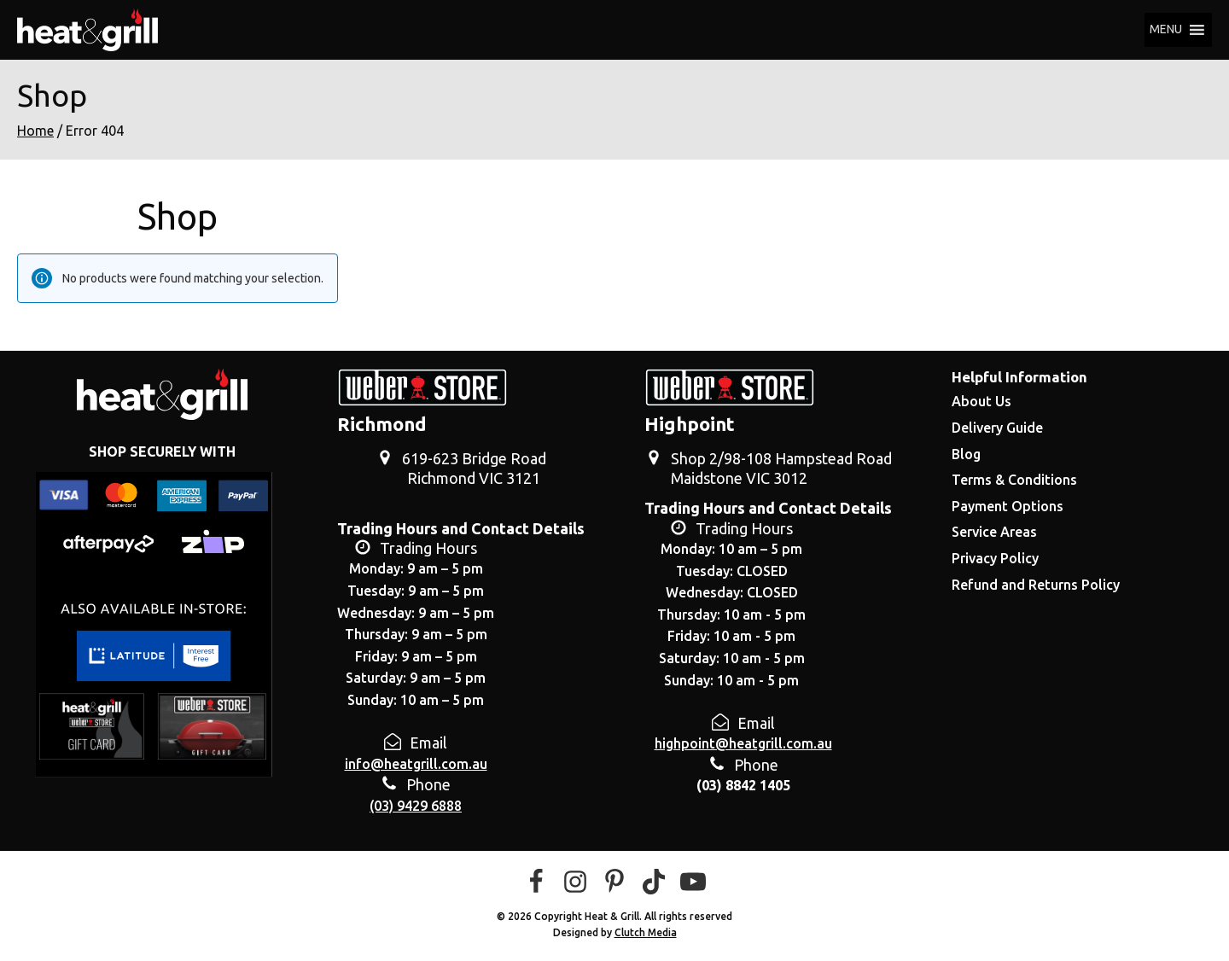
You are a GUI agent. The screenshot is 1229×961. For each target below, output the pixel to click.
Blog (966, 454)
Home (35, 130)
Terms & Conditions (1014, 479)
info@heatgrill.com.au (416, 764)
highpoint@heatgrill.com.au (743, 743)
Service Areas (994, 531)
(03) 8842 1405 (743, 785)
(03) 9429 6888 (416, 805)
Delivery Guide (997, 427)
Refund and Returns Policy (1036, 584)
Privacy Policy (995, 558)
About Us (981, 401)
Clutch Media (645, 932)
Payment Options (1007, 506)
